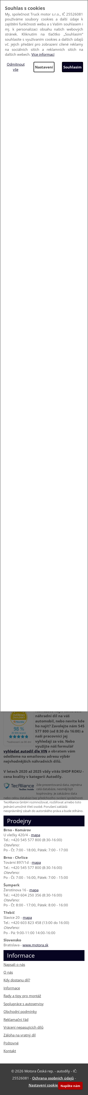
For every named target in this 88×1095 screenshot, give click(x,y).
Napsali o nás (14, 964)
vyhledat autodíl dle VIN (25, 751)
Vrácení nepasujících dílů (23, 1027)
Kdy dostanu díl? (17, 980)
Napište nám (70, 1086)
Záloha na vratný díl (20, 1035)
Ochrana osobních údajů (53, 1078)
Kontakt (10, 1050)
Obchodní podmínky (20, 1011)
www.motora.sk (35, 945)
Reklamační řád (16, 1019)
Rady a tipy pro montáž (22, 995)
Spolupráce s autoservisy (24, 1003)
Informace (12, 988)
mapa (35, 834)
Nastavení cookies (44, 1085)
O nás (8, 972)
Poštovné (11, 1043)
